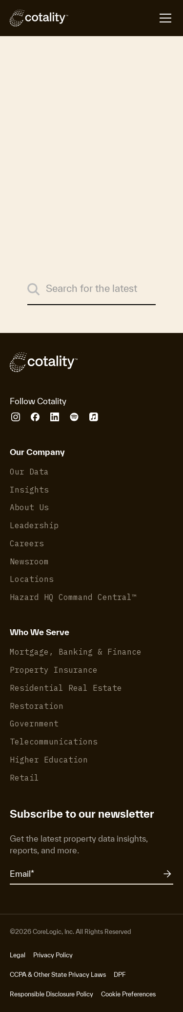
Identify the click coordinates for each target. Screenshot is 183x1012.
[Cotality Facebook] (35, 417)
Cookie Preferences (128, 994)
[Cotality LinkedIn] (55, 417)
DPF (119, 974)
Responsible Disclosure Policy (51, 994)
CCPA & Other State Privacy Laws (58, 974)
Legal (17, 955)
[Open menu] (120, 18)
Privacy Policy (53, 955)
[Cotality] (39, 18)
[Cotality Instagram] (15, 417)
